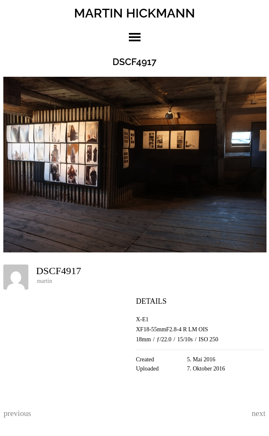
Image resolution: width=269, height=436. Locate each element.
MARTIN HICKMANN (134, 12)
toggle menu (135, 37)
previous (17, 413)
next (259, 413)
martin (44, 281)
